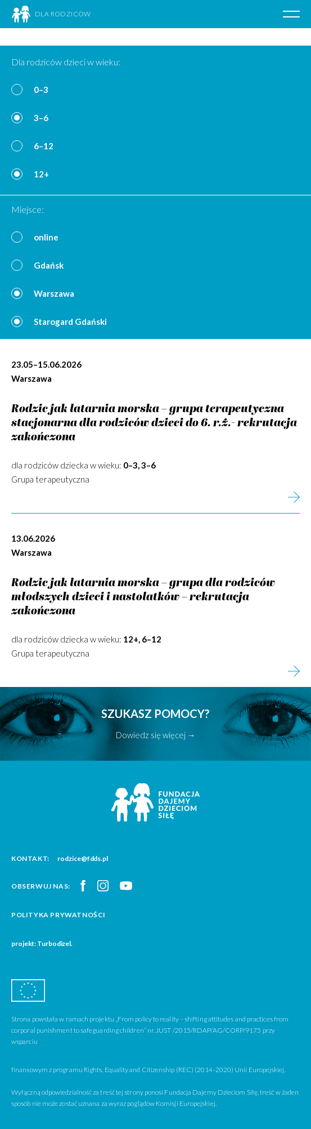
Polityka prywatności (58, 915)
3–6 (41, 118)
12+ (41, 174)
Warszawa (54, 293)
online (46, 237)
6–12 (43, 146)
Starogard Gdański (70, 321)
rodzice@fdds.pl (82, 858)
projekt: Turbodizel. (42, 943)
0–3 (41, 89)
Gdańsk (49, 265)
